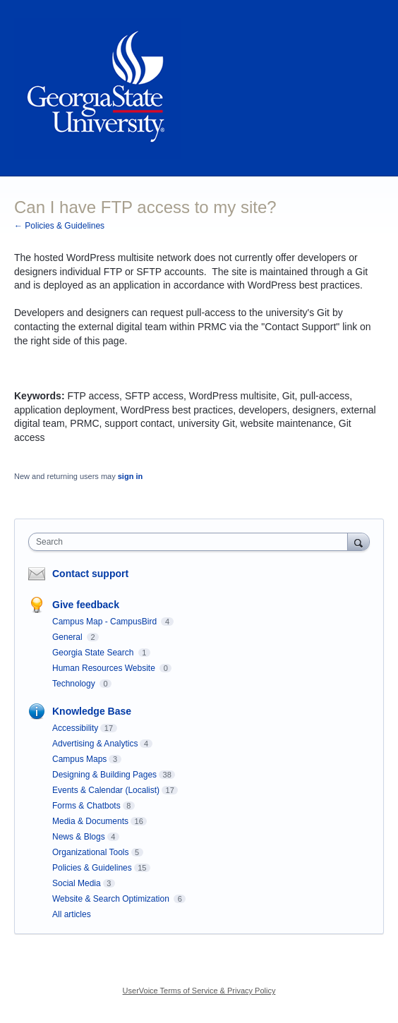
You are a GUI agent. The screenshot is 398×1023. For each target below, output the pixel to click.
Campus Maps (79, 759)
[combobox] (191, 542)
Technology (74, 684)
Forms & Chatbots (86, 806)
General (68, 637)
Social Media (76, 883)
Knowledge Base (91, 711)
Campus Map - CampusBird (105, 621)
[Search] (358, 541)
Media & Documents (90, 821)
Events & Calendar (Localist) (105, 790)
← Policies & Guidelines (59, 226)
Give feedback (85, 604)
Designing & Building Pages (104, 775)
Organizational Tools (90, 852)
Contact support (90, 574)
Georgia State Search (94, 653)
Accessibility (75, 728)
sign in (130, 476)
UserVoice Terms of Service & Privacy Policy (199, 990)
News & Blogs (78, 837)
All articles (71, 914)
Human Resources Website (104, 668)
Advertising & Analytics (95, 744)
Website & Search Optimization (111, 899)
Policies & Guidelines (92, 868)
